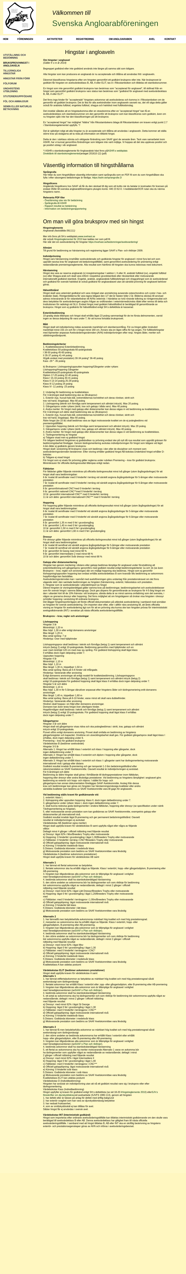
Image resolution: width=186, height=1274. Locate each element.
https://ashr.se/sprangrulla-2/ (107, 177)
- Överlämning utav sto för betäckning (62, 200)
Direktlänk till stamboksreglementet (61, 153)
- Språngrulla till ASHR (55, 203)
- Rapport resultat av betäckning (60, 206)
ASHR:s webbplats (117, 150)
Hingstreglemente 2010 (133, 1092)
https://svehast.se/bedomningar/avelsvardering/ (113, 242)
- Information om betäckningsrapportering (64, 209)
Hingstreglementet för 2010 (68, 239)
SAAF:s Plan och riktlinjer (88, 877)
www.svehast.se (86, 236)
